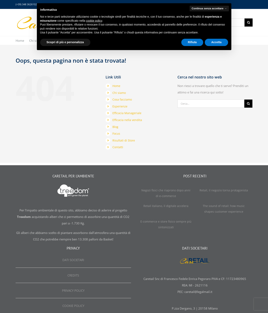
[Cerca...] (210, 104)
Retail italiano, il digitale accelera (165, 206)
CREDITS (73, 275)
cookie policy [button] (94, 20)
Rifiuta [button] (192, 42)
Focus (116, 133)
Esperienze (119, 106)
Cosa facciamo (122, 99)
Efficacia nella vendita (127, 120)
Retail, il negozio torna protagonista (224, 190)
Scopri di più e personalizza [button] (65, 42)
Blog (115, 127)
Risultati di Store (123, 140)
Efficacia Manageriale (126, 113)
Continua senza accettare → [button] (209, 8)
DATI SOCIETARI (73, 260)
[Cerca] (249, 22)
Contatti (117, 147)
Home (116, 86)
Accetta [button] (216, 42)
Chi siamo (119, 93)
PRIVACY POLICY (73, 290)
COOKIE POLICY (73, 306)
